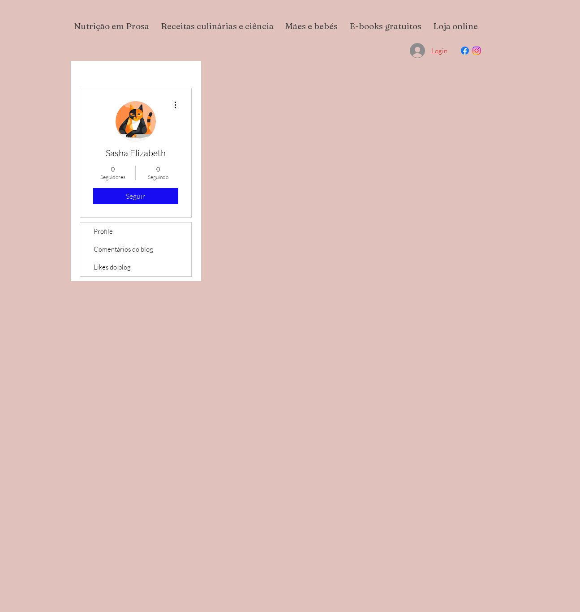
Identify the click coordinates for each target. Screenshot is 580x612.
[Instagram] (476, 50)
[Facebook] (465, 50)
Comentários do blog (123, 249)
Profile (103, 231)
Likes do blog (112, 267)
